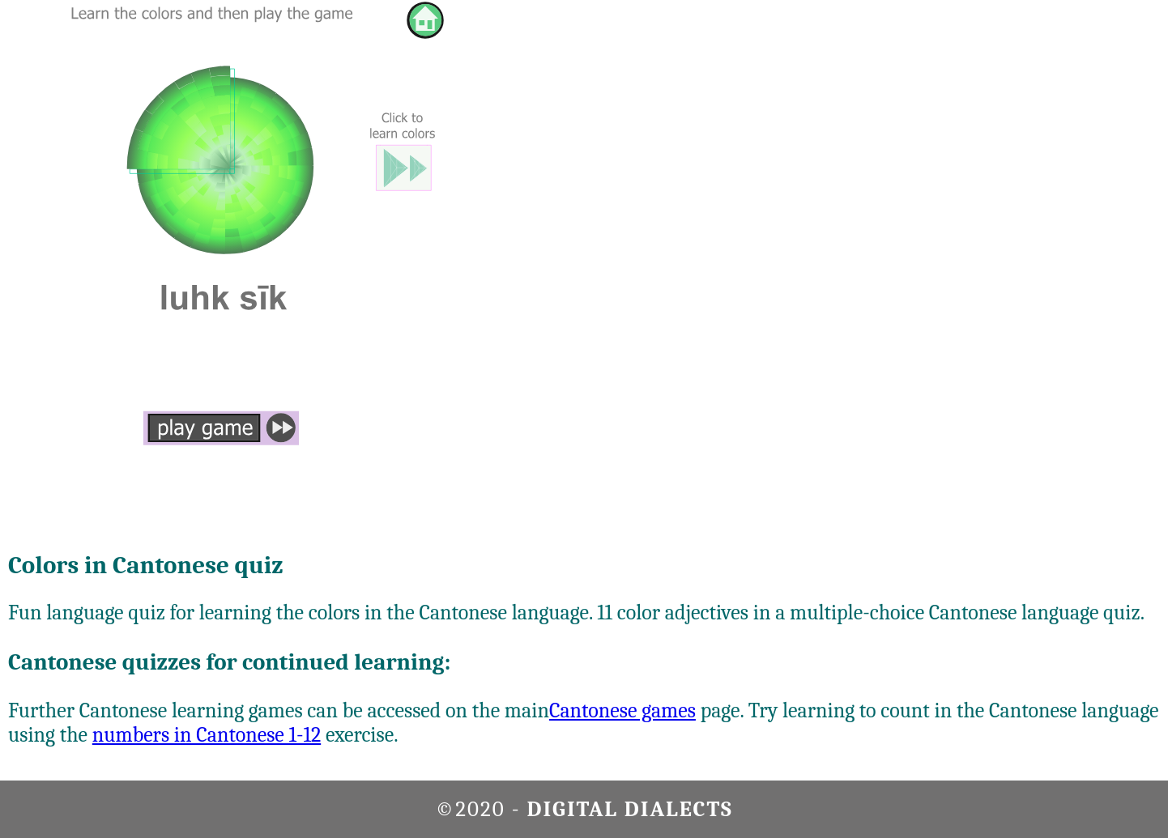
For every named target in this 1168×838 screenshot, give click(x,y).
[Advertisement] (1097, 243)
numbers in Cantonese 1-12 (206, 735)
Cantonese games (622, 711)
